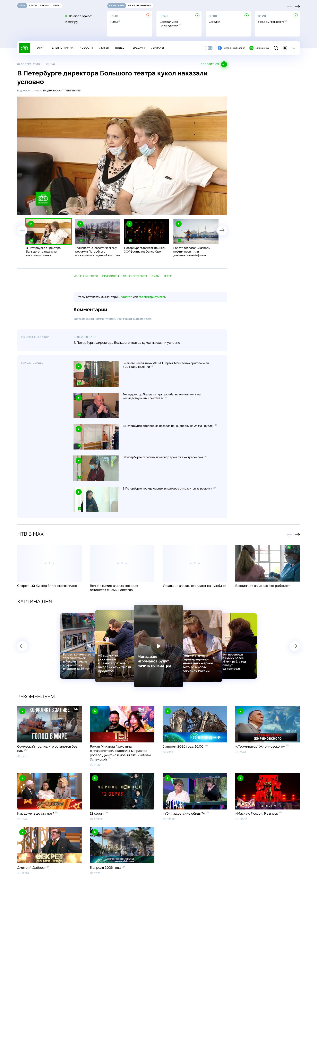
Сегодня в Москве (231, 48)
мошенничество (86, 276)
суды (156, 276)
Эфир (40, 47)
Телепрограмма (62, 47)
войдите (126, 297)
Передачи (138, 47)
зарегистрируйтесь (152, 297)
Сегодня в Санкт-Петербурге (60, 90)
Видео (120, 47)
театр (168, 276)
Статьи (104, 47)
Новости (86, 47)
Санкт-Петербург (135, 276)
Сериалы (157, 47)
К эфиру (71, 22)
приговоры (110, 276)
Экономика (259, 48)
